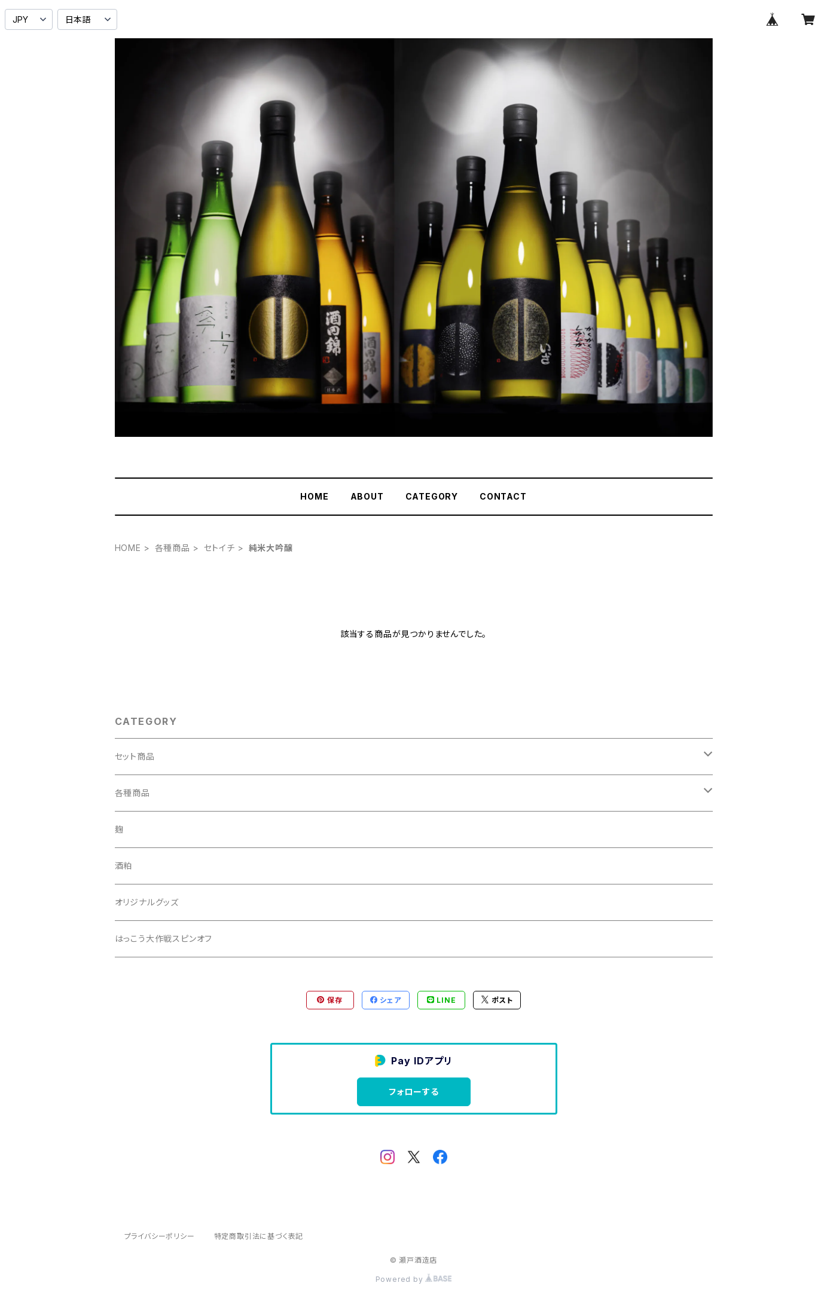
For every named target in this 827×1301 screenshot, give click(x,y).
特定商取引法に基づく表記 (259, 1236)
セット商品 (135, 756)
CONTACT (503, 496)
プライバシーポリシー (159, 1236)
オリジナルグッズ (147, 902)
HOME (314, 496)
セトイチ (219, 548)
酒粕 (124, 866)
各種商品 (172, 548)
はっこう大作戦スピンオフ (164, 938)
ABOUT (367, 496)
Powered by (414, 1279)
